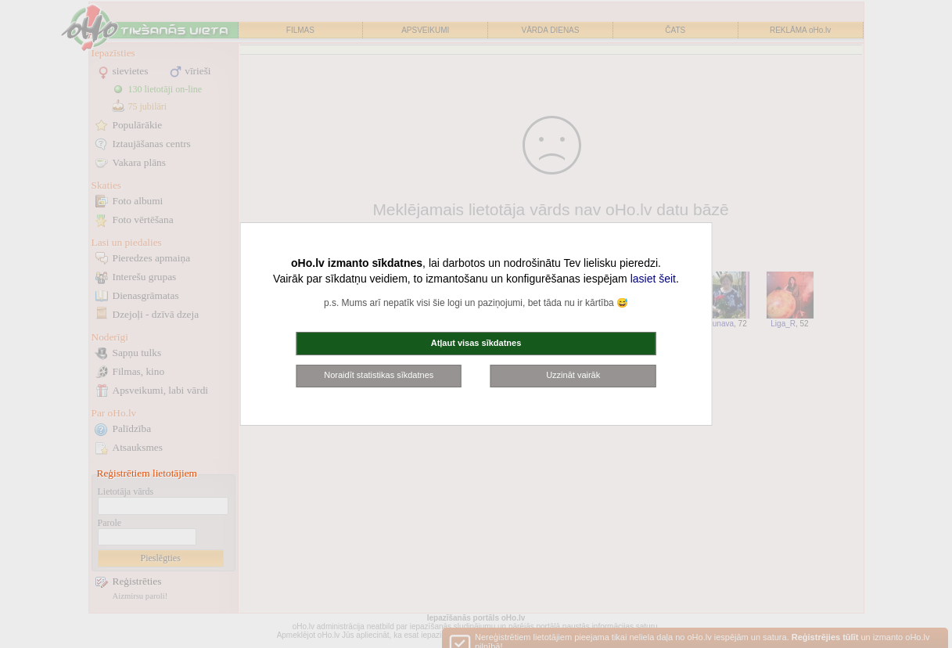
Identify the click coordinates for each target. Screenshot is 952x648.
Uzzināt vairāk (573, 375)
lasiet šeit (653, 278)
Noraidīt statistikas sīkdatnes (378, 375)
